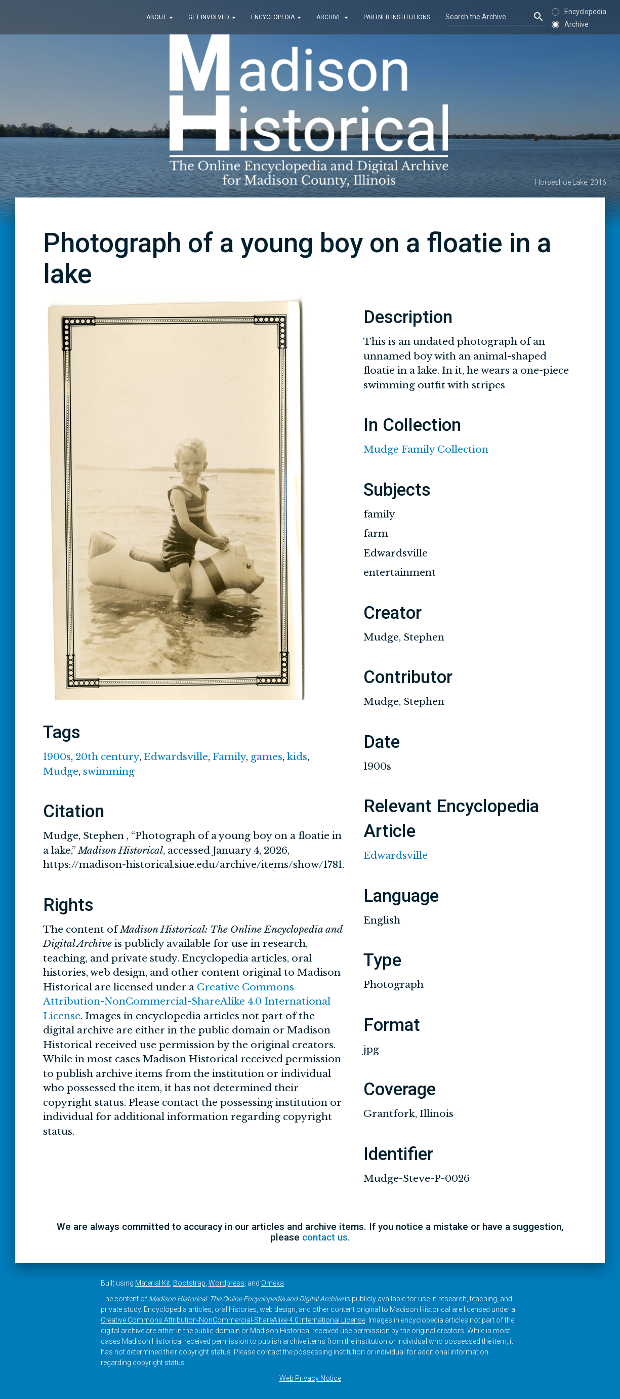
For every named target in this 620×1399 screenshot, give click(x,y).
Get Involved (212, 17)
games (266, 757)
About (159, 17)
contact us (325, 1237)
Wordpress (226, 1283)
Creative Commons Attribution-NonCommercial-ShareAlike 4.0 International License (186, 1001)
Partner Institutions (396, 17)
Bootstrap (189, 1283)
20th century (107, 757)
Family (229, 757)
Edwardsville (176, 757)
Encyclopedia (276, 17)
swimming (109, 771)
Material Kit (152, 1283)
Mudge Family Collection (425, 449)
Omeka (272, 1283)
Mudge (60, 771)
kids (297, 757)
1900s (57, 757)
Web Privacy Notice (310, 1378)
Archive (332, 17)
